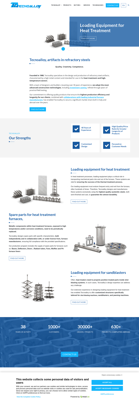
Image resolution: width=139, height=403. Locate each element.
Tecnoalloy (56, 5)
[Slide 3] (76, 49)
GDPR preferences (107, 394)
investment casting (78, 87)
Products (67, 5)
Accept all (107, 382)
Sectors (77, 5)
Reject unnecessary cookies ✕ (112, 375)
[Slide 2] (69, 49)
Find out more (88, 38)
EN (123, 5)
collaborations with (72, 97)
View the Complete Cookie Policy (29, 397)
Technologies (98, 5)
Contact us (69, 354)
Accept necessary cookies (107, 388)
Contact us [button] (112, 5)
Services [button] (87, 5)
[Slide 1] (63, 49)
